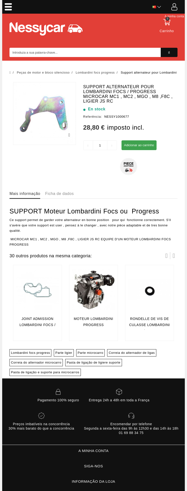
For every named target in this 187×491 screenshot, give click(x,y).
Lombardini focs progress (30, 353)
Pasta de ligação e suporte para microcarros (45, 372)
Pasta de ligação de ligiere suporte (93, 362)
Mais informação (24, 194)
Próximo (174, 255)
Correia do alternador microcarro (36, 362)
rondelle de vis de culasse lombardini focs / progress (149, 325)
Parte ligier (63, 353)
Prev (166, 255)
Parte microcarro (90, 353)
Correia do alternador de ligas (132, 353)
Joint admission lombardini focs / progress (37, 325)
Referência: (92, 116)
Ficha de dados (59, 194)
